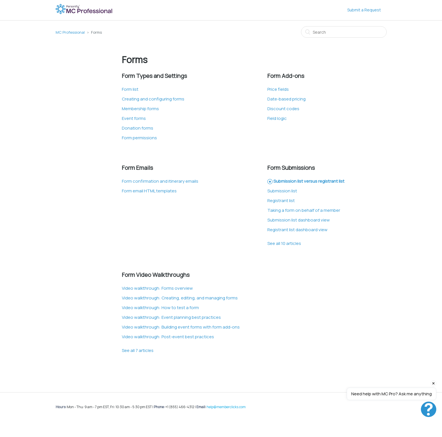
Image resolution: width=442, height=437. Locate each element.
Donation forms (137, 128)
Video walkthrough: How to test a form (160, 308)
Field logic (277, 118)
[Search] (344, 32)
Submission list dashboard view (298, 220)
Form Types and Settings (154, 76)
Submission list (282, 191)
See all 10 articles (284, 243)
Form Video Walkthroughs (155, 275)
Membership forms (140, 109)
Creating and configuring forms (153, 99)
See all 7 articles (138, 350)
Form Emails (137, 168)
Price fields (278, 89)
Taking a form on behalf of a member (303, 210)
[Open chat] (428, 409)
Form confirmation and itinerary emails (160, 181)
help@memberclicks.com (226, 406)
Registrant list (281, 201)
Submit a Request (364, 10)
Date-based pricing (286, 99)
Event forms (134, 118)
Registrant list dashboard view (297, 230)
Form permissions (139, 138)
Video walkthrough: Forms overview (157, 288)
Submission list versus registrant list (308, 181)
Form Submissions (291, 168)
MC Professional (70, 32)
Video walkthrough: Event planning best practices (171, 317)
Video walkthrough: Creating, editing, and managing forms (180, 298)
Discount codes (283, 109)
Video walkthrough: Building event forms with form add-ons (181, 327)
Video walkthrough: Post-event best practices (168, 337)
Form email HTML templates (149, 191)
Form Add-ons (285, 76)
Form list (130, 89)
